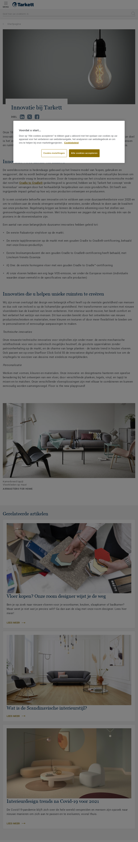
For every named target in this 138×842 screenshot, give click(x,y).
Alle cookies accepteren (84, 153)
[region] (69, 142)
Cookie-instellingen (54, 153)
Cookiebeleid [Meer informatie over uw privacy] (71, 143)
